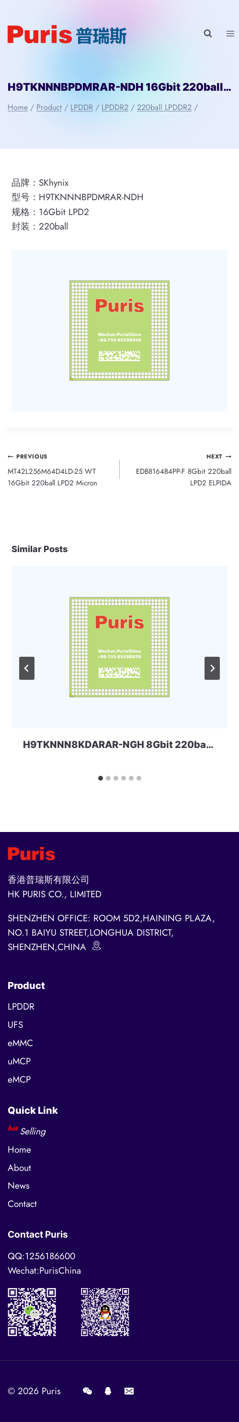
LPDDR (21, 1006)
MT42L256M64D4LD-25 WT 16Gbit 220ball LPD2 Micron (60, 469)
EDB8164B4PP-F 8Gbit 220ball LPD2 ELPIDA (179, 469)
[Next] (212, 668)
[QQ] (108, 1391)
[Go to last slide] (26, 668)
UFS (15, 1024)
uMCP (19, 1061)
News (19, 1185)
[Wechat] (87, 1391)
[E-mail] (129, 1391)
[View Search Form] (207, 33)
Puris (51, 1391)
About (19, 1167)
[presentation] (119, 647)
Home (19, 1149)
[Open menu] (230, 33)
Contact (22, 1203)
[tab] (100, 778)
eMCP (19, 1079)
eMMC (20, 1042)
